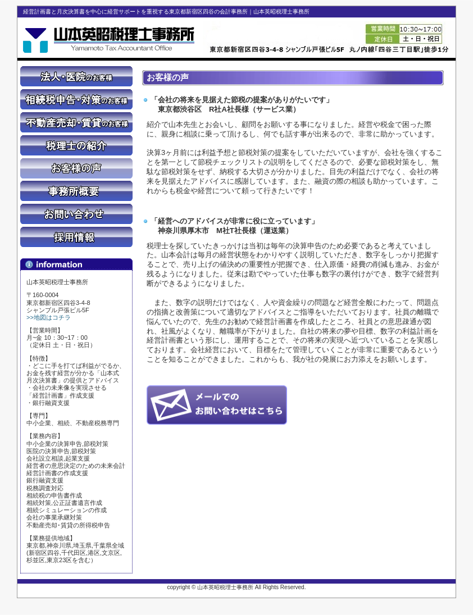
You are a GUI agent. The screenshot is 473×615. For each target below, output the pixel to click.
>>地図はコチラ (48, 317)
